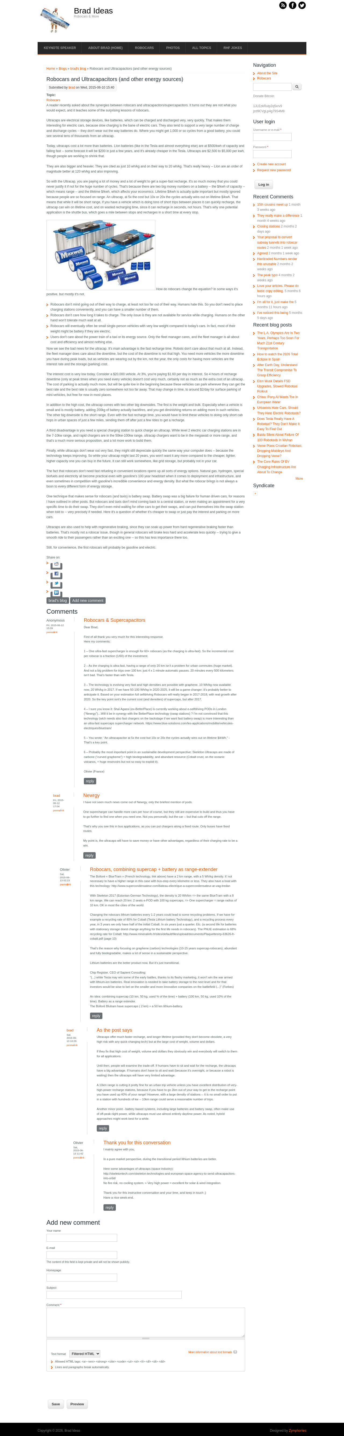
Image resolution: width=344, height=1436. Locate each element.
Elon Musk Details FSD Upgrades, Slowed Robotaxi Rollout (277, 386)
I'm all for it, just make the (275, 302)
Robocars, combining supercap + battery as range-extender (154, 869)
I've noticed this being (272, 313)
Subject (51, 1287)
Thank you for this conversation (137, 1142)
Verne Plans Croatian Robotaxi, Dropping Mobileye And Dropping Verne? (279, 451)
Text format (59, 1354)
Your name (53, 1230)
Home (50, 69)
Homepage (53, 1270)
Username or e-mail (267, 129)
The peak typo (267, 275)
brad (72, 87)
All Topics (201, 48)
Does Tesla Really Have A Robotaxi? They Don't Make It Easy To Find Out (278, 424)
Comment (54, 1305)
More (299, 478)
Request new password (274, 170)
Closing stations (268, 226)
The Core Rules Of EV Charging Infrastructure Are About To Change (276, 467)
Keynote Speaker (60, 48)
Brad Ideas (93, 11)
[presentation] (87, 1381)
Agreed (262, 253)
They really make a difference (278, 215)
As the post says (114, 1030)
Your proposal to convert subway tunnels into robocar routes (277, 242)
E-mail (50, 1247)
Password (260, 147)
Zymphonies (297, 1431)
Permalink (52, 632)
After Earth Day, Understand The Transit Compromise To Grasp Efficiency (277, 370)
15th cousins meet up (272, 204)
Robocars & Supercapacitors (114, 620)
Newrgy (91, 795)
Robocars (144, 48)
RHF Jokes (233, 48)
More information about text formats (210, 1352)
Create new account (271, 164)
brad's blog (78, 69)
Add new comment (87, 600)
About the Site (267, 73)
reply (90, 781)
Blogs (63, 69)
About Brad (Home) (105, 48)
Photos (173, 48)
